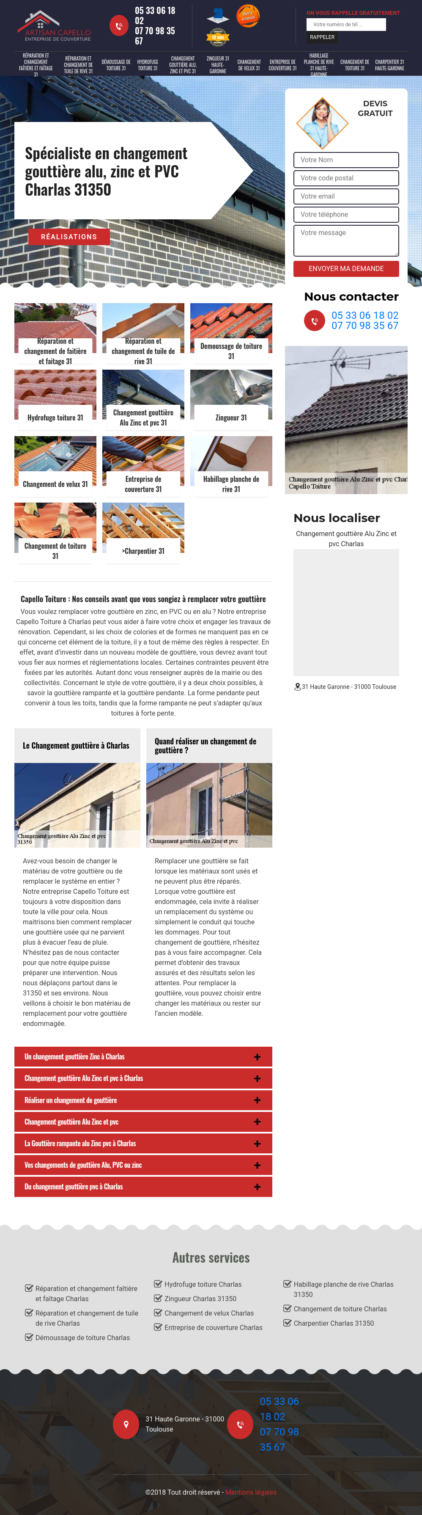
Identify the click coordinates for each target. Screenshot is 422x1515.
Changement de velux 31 (249, 65)
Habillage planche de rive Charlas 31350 (344, 1289)
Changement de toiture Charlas (340, 1309)
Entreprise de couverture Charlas (213, 1328)
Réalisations (69, 237)
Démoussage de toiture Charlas (83, 1338)
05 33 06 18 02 (155, 15)
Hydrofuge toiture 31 (148, 65)
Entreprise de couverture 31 (283, 65)
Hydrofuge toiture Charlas (202, 1284)
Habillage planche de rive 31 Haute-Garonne (319, 65)
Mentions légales (251, 1492)
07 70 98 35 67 (155, 35)
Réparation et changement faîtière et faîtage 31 (36, 65)
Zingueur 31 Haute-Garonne (218, 65)
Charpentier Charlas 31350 (334, 1323)
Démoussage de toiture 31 (115, 65)
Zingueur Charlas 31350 (200, 1299)
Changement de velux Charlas (209, 1313)
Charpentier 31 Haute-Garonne (389, 65)
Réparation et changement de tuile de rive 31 (78, 65)
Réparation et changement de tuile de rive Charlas (87, 1318)
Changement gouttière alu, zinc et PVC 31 (182, 65)
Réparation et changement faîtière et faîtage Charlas (86, 1294)
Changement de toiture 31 (354, 65)
